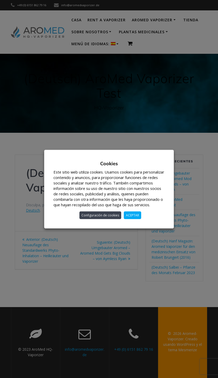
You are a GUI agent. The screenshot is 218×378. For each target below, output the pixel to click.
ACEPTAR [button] (132, 215)
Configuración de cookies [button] (100, 215)
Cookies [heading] (109, 163)
